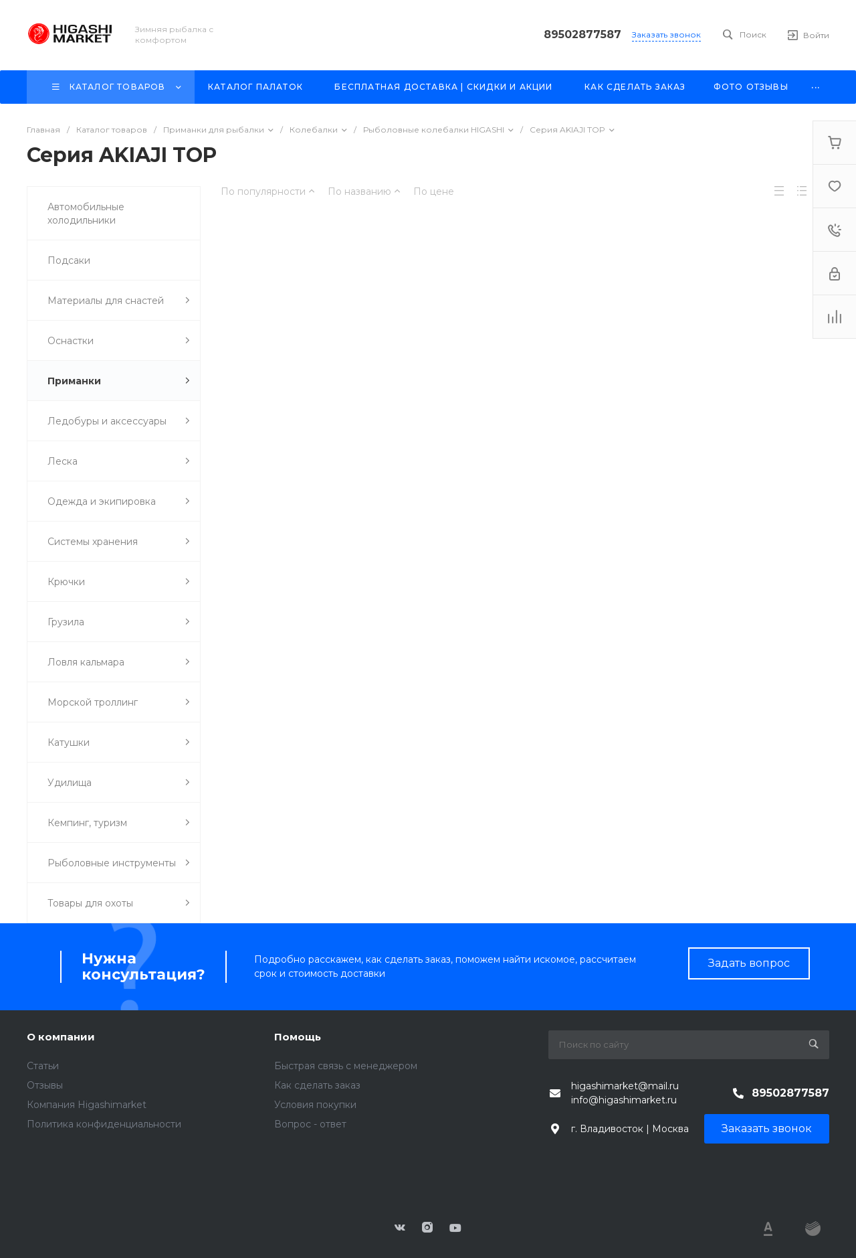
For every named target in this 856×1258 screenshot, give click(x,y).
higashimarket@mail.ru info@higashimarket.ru (625, 1093)
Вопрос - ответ (310, 1124)
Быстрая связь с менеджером (345, 1066)
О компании (61, 1036)
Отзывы (45, 1085)
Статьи (43, 1066)
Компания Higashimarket (86, 1105)
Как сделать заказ (317, 1085)
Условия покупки (315, 1105)
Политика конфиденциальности (104, 1124)
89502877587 (582, 34)
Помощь (297, 1036)
